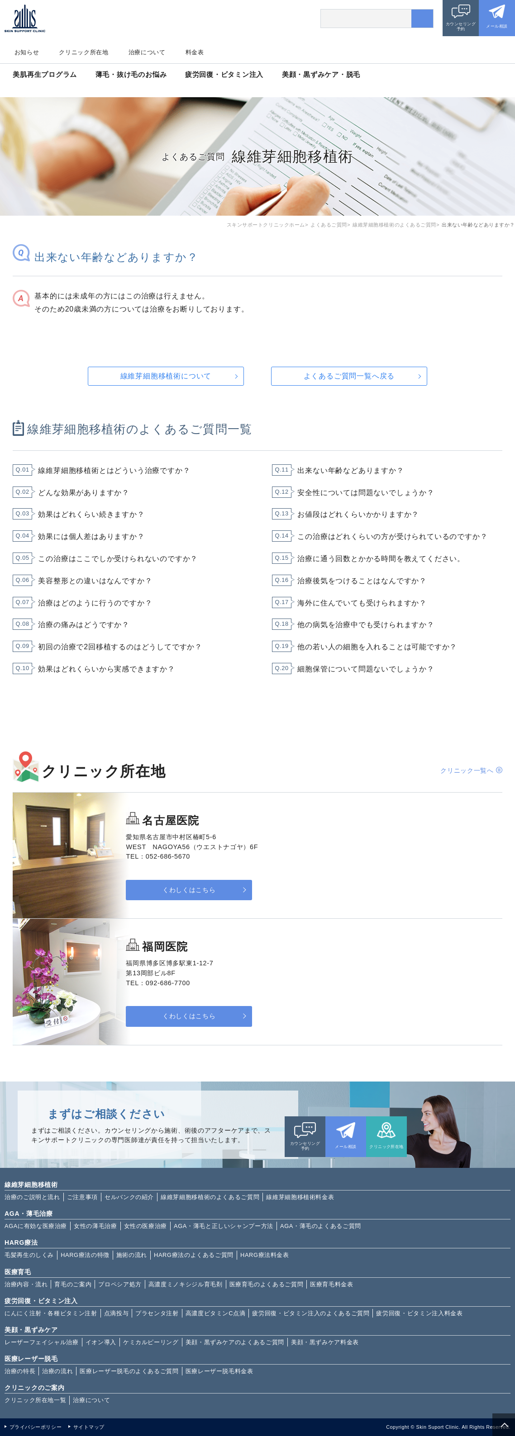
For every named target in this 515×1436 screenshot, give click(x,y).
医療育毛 (18, 1271)
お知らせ (26, 52)
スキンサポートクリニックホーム (266, 224)
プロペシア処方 (119, 1284)
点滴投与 (116, 1313)
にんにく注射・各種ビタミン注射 (51, 1313)
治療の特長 (20, 1371)
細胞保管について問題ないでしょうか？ (365, 669)
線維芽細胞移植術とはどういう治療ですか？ (114, 470)
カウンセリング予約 (461, 26)
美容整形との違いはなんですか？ (95, 581)
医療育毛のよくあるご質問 (266, 1284)
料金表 (195, 52)
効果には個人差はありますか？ (91, 536)
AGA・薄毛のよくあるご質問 (320, 1226)
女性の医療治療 (145, 1226)
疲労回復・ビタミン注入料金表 (419, 1313)
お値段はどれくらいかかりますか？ (358, 514)
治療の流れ (57, 1371)
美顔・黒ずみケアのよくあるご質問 (235, 1342)
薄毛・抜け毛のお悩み (131, 74)
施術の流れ (131, 1255)
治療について (147, 52)
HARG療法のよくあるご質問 (194, 1255)
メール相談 (496, 26)
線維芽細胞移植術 (31, 1184)
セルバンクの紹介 (129, 1197)
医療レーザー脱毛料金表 (219, 1371)
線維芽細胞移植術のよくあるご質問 (394, 224)
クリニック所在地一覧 (35, 1400)
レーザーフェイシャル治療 (42, 1342)
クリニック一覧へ (467, 770)
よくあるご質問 (328, 224)
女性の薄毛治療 (95, 1226)
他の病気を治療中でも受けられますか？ (365, 624)
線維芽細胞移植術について (166, 376)
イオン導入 (101, 1342)
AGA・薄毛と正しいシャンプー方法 (223, 1226)
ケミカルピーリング (151, 1342)
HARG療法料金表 (264, 1255)
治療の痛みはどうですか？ (83, 624)
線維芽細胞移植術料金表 (300, 1197)
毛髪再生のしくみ (29, 1255)
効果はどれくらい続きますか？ (91, 514)
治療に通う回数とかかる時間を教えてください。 (381, 558)
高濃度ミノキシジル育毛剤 (185, 1284)
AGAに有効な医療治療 (36, 1226)
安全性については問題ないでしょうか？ (365, 492)
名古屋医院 (170, 820)
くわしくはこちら (182, 890)
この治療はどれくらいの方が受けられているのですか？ (392, 536)
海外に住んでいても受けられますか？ (362, 603)
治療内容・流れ (26, 1284)
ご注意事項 (82, 1197)
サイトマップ (89, 1427)
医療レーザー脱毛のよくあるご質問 (129, 1371)
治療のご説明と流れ (32, 1197)
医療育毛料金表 (331, 1284)
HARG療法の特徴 (85, 1255)
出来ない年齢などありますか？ (350, 470)
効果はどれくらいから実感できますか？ (106, 669)
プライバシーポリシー (36, 1427)
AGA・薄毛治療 (29, 1213)
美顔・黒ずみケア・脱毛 (321, 74)
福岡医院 (165, 946)
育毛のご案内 (72, 1284)
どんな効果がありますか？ (83, 492)
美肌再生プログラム (45, 74)
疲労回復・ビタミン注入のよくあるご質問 (310, 1313)
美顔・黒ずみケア (31, 1329)
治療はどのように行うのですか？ (95, 603)
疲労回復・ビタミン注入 (224, 74)
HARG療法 (21, 1242)
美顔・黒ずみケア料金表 (325, 1342)
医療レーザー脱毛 (31, 1358)
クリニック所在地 (83, 52)
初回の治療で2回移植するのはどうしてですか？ (120, 647)
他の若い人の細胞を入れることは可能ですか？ (377, 647)
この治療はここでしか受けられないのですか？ (118, 558)
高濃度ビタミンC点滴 (216, 1313)
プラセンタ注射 (156, 1313)
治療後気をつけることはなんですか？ (362, 581)
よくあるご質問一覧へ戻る (349, 376)
